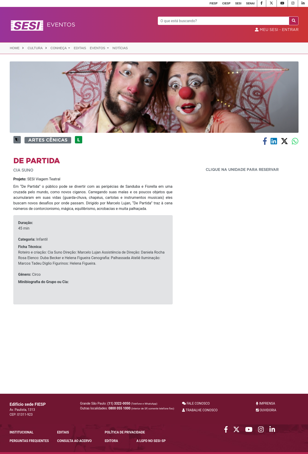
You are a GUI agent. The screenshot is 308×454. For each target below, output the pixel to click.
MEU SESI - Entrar (277, 30)
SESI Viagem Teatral (37, 246)
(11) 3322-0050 (118, 403)
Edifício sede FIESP (28, 404)
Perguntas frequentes (29, 441)
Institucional (22, 432)
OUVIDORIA (266, 410)
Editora (111, 441)
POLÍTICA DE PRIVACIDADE (125, 432)
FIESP (214, 3)
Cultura (37, 48)
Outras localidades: (127, 408)
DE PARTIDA (36, 228)
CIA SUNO (23, 237)
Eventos (98, 48)
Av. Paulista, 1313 (22, 410)
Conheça (59, 48)
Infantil (33, 306)
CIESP (226, 3)
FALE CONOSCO (196, 403)
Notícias (120, 48)
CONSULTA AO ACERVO (74, 441)
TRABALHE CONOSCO (200, 410)
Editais (80, 48)
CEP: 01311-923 (21, 414)
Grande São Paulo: (118, 403)
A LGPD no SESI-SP (151, 441)
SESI (238, 3)
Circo (29, 341)
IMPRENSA (265, 403)
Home (17, 48)
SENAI (250, 3)
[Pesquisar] (223, 20)
